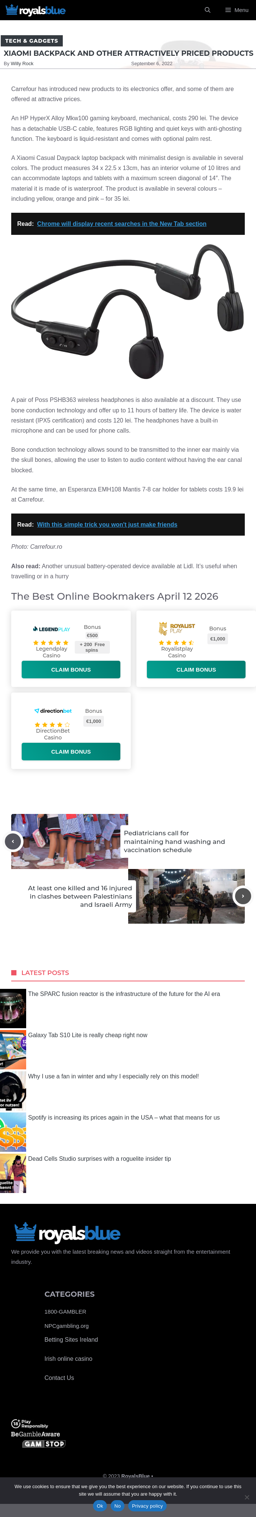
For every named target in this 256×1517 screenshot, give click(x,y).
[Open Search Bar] (207, 10)
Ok (100, 1506)
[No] (246, 1497)
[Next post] (243, 896)
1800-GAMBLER (65, 1311)
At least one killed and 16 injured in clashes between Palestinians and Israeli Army (80, 896)
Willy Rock (22, 63)
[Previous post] (13, 841)
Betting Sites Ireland (71, 1339)
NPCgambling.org (66, 1326)
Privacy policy (147, 1506)
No (117, 1506)
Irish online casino (68, 1359)
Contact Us (59, 1378)
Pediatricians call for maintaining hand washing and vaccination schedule (174, 841)
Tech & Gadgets (31, 40)
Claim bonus (71, 669)
